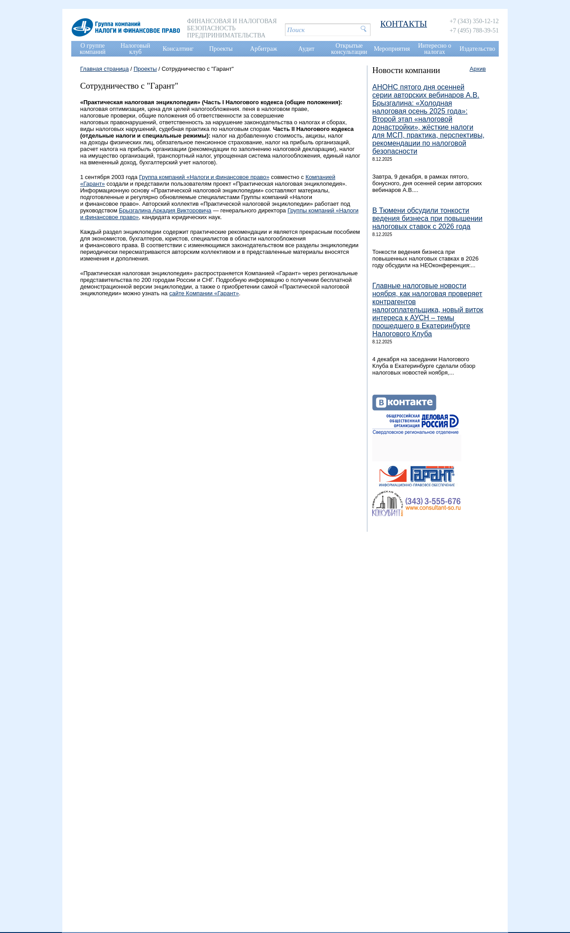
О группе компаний (93, 48)
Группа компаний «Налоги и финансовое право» (204, 177)
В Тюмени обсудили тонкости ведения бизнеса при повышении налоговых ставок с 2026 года (427, 218)
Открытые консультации (349, 48)
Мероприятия (392, 48)
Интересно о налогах (435, 48)
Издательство (477, 48)
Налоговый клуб (135, 48)
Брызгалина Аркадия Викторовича (165, 210)
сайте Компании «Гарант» (204, 293)
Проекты (221, 48)
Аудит (306, 48)
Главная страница (104, 68)
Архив (478, 68)
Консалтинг (178, 48)
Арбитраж (263, 48)
